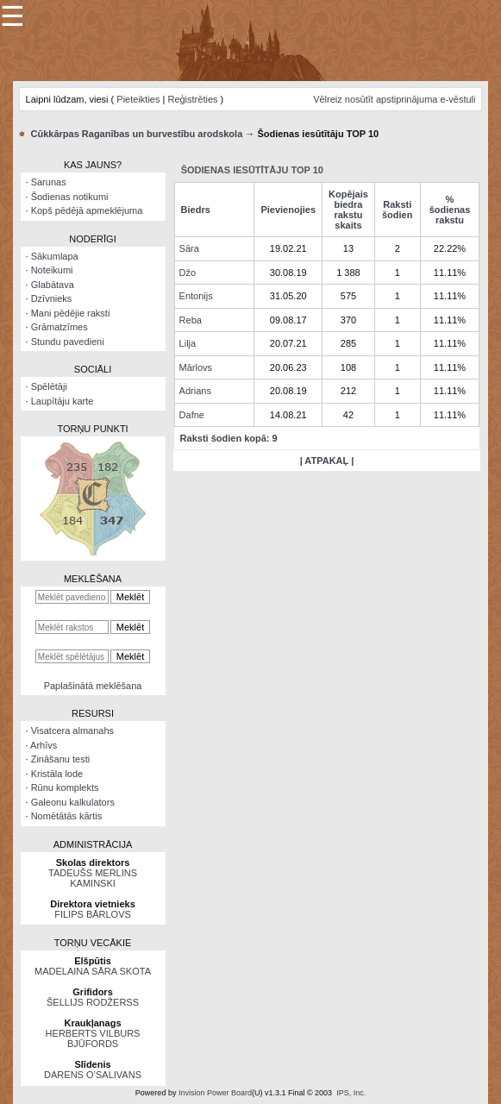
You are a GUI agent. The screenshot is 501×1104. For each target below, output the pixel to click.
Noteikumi (52, 270)
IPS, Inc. (351, 1092)
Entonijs (196, 296)
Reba (190, 320)
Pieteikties (138, 99)
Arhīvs (43, 745)
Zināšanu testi (60, 759)
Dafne (191, 415)
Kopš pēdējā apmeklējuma (87, 210)
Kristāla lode (57, 773)
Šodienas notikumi (70, 196)
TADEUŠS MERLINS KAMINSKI (92, 878)
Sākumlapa (54, 256)
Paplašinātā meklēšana (93, 686)
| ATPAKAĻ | (327, 460)
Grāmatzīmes (59, 327)
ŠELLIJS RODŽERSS (93, 1002)
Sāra (189, 248)
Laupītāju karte (62, 401)
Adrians (195, 391)
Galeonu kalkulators (73, 802)
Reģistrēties (192, 99)
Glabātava (52, 284)
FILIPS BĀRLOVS (92, 914)
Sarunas (48, 182)
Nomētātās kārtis (67, 816)
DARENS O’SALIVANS (92, 1075)
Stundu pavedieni (67, 341)
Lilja (188, 343)
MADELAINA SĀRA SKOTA (92, 971)
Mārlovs (196, 367)
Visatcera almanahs (72, 730)
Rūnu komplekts (65, 787)
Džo (188, 272)
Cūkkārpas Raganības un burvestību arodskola (137, 134)
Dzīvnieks (51, 298)
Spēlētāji (49, 386)
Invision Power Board (215, 1092)
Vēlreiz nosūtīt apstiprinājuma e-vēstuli (394, 99)
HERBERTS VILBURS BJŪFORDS (93, 1038)
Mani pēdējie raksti (70, 313)
